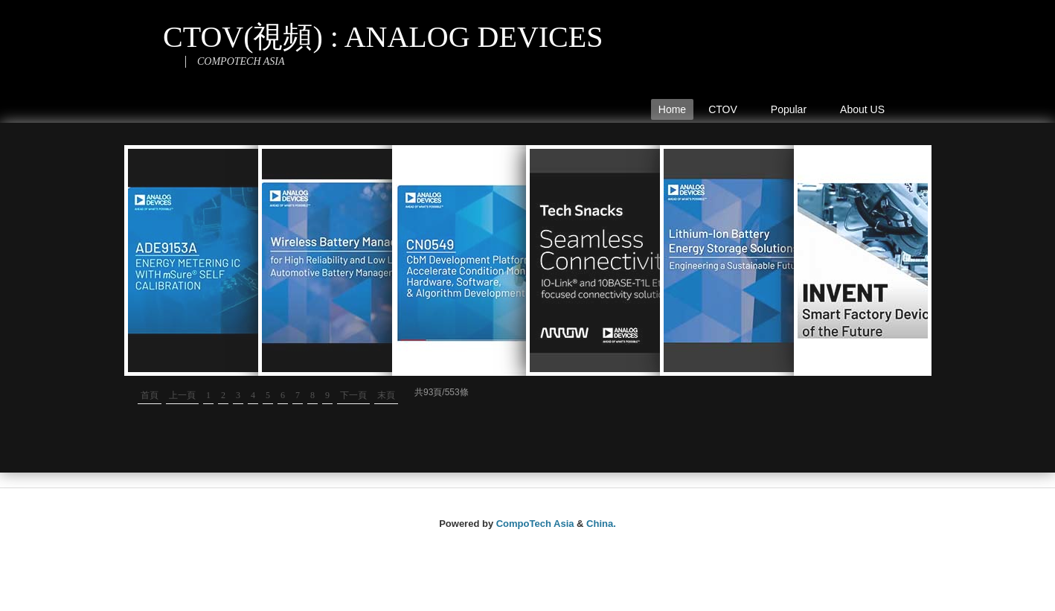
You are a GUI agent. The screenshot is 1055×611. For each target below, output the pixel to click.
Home (672, 109)
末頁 (386, 395)
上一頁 (182, 395)
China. (601, 523)
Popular (792, 111)
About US (862, 109)
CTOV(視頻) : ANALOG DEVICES (383, 37)
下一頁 (353, 395)
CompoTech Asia (535, 523)
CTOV (726, 111)
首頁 (149, 395)
